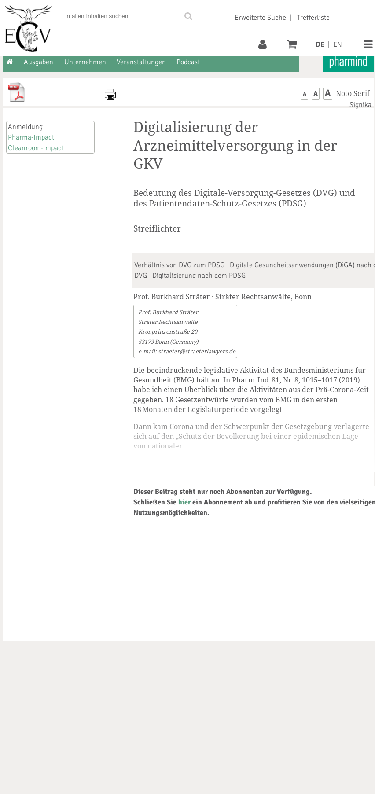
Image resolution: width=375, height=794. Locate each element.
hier (184, 502)
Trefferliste (313, 17)
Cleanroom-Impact (36, 147)
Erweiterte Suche (260, 17)
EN (337, 44)
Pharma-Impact (31, 137)
